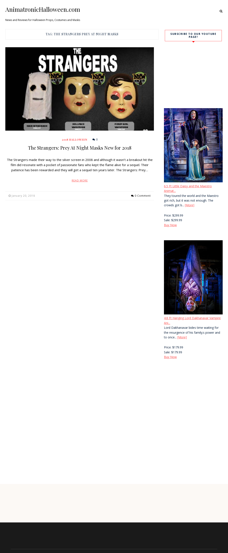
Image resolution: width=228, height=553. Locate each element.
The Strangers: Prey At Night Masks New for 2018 (79, 148)
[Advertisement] (191, 399)
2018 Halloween (74, 139)
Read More (80, 180)
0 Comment (143, 196)
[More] (189, 205)
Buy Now (170, 225)
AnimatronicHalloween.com (42, 9)
